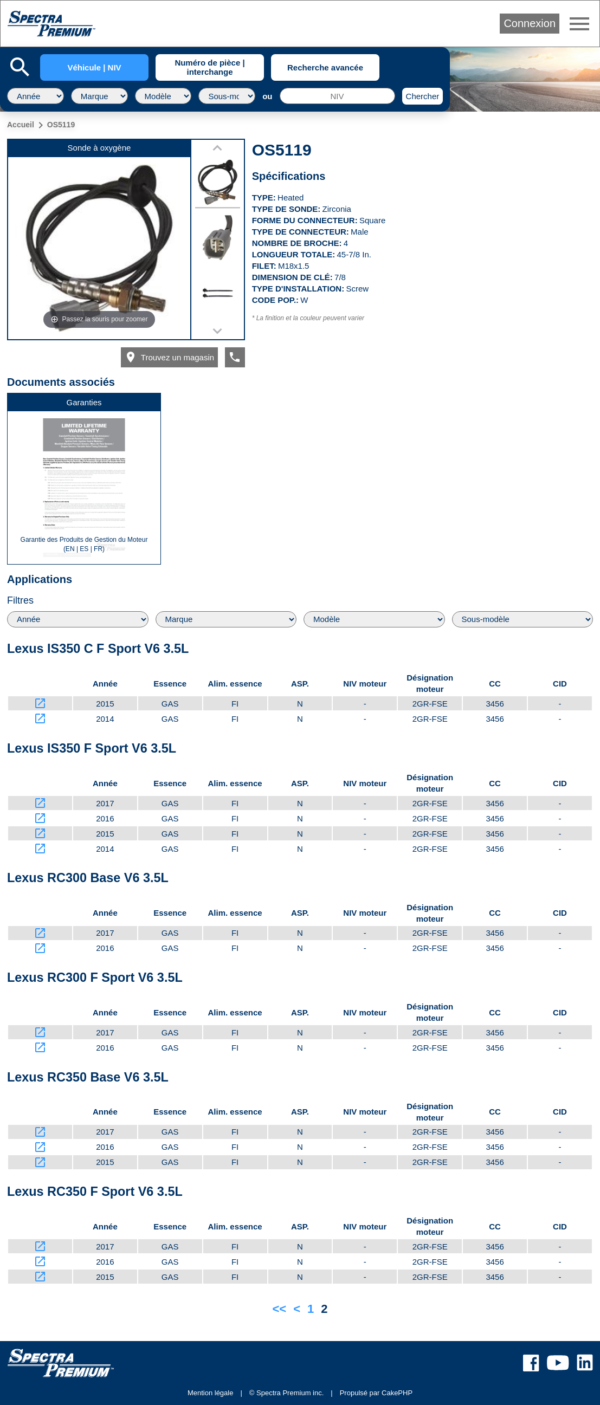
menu (579, 24)
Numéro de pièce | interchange (209, 67)
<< (279, 1309)
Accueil (20, 124)
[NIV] (337, 96)
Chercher (423, 96)
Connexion (530, 23)
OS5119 (61, 124)
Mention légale (211, 1393)
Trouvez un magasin (169, 357)
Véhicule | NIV (94, 67)
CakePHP (397, 1393)
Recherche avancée (325, 67)
